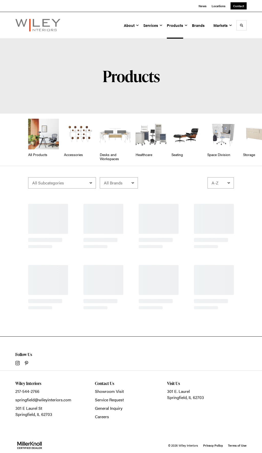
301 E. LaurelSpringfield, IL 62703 (185, 394)
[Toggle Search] (241, 25)
